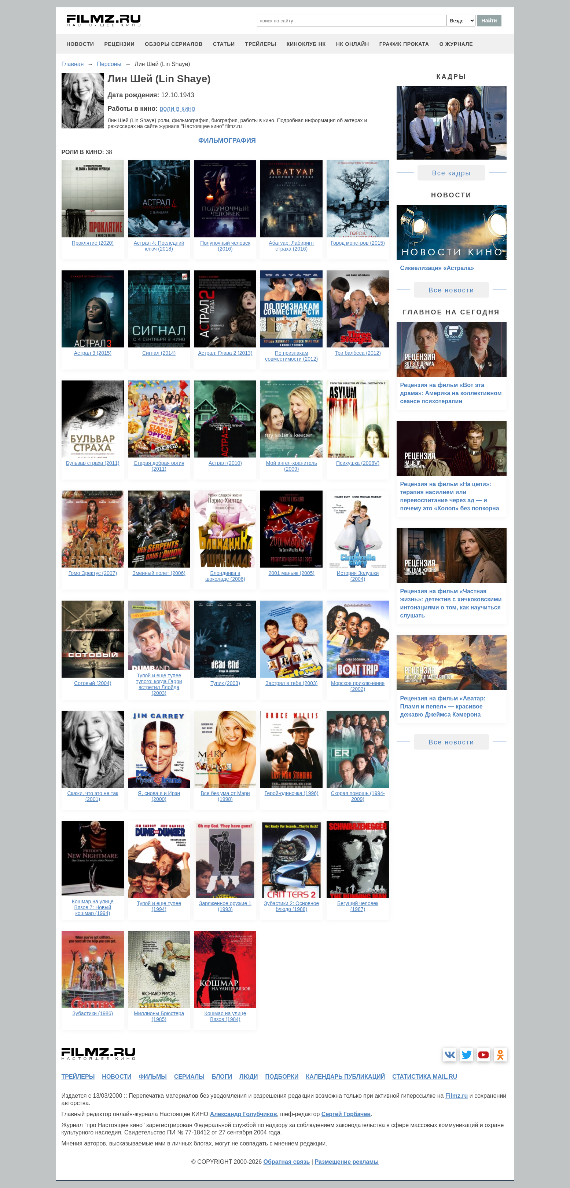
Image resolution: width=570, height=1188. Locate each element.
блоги (222, 1077)
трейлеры (260, 44)
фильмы (152, 1077)
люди (248, 1077)
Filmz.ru (456, 1096)
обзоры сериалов (174, 44)
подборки (282, 1077)
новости (80, 44)
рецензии (119, 44)
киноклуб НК (306, 44)
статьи (224, 44)
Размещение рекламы (347, 1162)
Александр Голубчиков (243, 1114)
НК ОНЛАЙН (352, 44)
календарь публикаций (345, 1077)
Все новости (451, 290)
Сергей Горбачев (346, 1114)
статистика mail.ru (424, 1077)
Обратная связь (287, 1162)
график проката (404, 44)
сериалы (189, 1077)
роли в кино (177, 108)
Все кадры (451, 173)
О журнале (456, 44)
